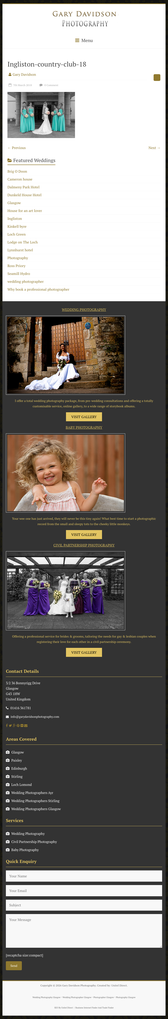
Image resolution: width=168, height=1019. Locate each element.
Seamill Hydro (18, 273)
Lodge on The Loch (22, 242)
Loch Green (16, 234)
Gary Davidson (24, 74)
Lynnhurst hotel (20, 250)
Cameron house (19, 179)
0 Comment (48, 85)
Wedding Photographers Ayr (29, 792)
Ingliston (14, 218)
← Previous (16, 147)
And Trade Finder (106, 1007)
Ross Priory (16, 265)
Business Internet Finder (86, 1007)
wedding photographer (25, 281)
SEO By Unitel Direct (63, 1007)
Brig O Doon (17, 171)
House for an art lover (24, 210)
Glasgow (14, 202)
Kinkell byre (17, 226)
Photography (17, 257)
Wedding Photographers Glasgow (33, 809)
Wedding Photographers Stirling (32, 800)
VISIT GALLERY (84, 416)
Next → (154, 147)
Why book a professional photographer (38, 289)
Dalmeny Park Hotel (23, 187)
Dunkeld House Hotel (24, 194)
